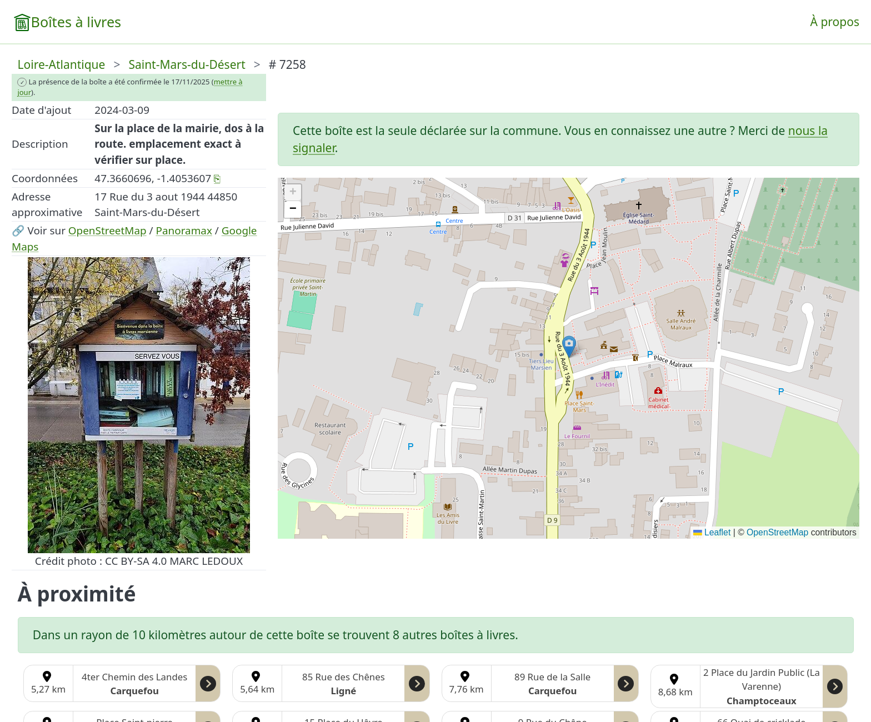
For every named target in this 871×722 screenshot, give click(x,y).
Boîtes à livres (76, 21)
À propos (834, 21)
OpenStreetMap (107, 230)
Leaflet (711, 532)
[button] (569, 346)
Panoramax (184, 230)
